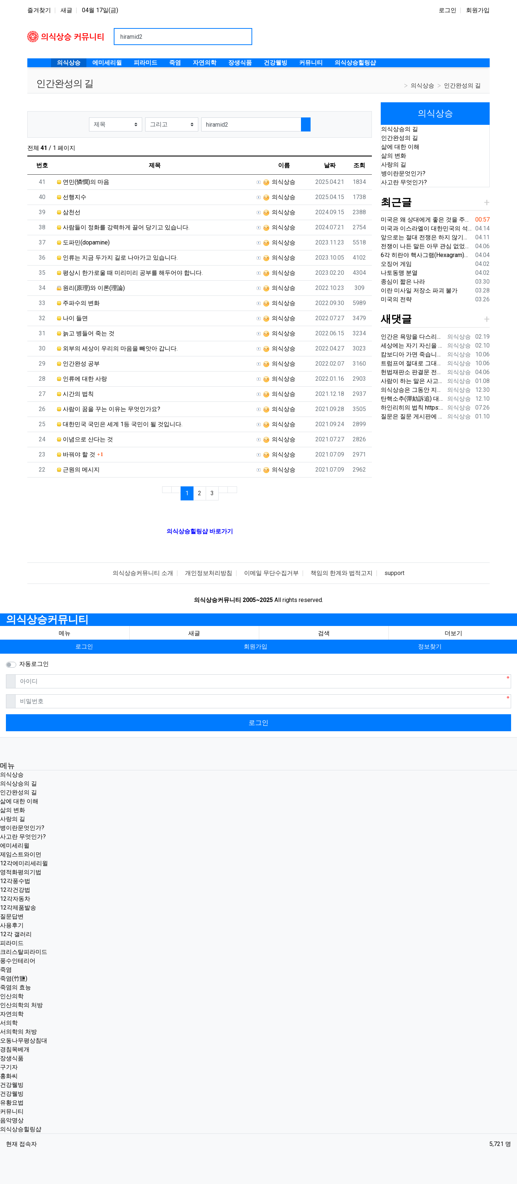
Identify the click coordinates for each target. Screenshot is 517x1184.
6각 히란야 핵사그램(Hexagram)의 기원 (426, 255)
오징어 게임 (396, 263)
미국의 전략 (396, 299)
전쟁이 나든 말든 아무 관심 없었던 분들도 (426, 246)
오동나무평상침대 (23, 1040)
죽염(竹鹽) (13, 978)
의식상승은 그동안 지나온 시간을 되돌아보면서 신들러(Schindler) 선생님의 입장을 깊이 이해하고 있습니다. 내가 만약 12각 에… (412, 389)
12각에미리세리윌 (24, 863)
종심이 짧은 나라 (403, 281)
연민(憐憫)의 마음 (83, 181)
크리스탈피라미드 (23, 951)
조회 (359, 165)
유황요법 (12, 1102)
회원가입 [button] (255, 646)
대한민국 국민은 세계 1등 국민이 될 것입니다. (119, 424)
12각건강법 (15, 889)
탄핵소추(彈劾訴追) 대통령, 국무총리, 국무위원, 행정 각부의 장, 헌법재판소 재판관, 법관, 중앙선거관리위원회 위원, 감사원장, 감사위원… (412, 398)
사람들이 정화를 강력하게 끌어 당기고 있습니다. (123, 227)
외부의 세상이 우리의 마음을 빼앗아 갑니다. (117, 348)
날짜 (330, 165)
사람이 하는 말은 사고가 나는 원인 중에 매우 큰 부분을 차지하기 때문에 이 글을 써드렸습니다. (412, 380)
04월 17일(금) (100, 10)
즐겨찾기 (39, 10)
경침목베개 (15, 1049)
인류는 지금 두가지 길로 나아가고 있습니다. (117, 257)
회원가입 (478, 10)
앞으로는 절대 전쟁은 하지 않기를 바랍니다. (426, 237)
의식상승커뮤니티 (47, 619)
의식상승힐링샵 (20, 1129)
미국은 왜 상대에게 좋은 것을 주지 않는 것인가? (426, 219)
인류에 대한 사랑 (82, 378)
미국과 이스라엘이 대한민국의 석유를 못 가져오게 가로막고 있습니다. (426, 228)
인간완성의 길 (462, 85)
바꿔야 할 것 (76, 454)
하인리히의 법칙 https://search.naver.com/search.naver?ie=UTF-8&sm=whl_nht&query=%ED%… (412, 407)
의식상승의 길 (399, 129)
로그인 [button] (84, 646)
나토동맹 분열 (399, 272)
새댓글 (396, 319)
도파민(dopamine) (83, 242)
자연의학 (12, 1013)
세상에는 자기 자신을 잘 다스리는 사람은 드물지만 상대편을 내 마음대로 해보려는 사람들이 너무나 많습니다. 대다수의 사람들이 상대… (412, 345)
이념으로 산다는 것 (85, 439)
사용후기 (12, 925)
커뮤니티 (12, 1111)
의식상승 (422, 85)
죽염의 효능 (15, 987)
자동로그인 (34, 663)
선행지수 (71, 197)
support (394, 572)
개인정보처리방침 (208, 572)
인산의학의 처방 (21, 1005)
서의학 (9, 1022)
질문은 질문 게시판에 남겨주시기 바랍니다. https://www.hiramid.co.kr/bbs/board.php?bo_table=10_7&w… (412, 416)
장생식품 (12, 1058)
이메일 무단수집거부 (271, 572)
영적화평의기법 (20, 872)
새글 (66, 10)
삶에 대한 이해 (400, 146)
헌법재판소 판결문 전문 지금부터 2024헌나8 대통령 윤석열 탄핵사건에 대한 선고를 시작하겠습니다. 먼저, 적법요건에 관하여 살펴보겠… (412, 372)
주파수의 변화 (78, 303)
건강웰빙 (12, 1084)
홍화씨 (9, 1075)
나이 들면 (72, 318)
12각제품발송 (18, 907)
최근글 (396, 202)
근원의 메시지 (78, 469)
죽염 (6, 969)
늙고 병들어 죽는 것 (85, 333)
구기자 (9, 1067)
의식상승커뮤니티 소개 (143, 572)
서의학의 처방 (18, 1031)
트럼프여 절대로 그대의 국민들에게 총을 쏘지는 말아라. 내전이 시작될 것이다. (412, 363)
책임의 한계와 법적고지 (342, 572)
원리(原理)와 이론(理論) (91, 287)
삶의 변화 (393, 155)
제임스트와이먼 (20, 854)
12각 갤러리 (16, 934)
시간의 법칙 (75, 393)
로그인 (447, 10)
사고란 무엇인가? (404, 182)
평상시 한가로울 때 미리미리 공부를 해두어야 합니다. (130, 272)
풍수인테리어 (17, 960)
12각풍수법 (15, 880)
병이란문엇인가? (403, 173)
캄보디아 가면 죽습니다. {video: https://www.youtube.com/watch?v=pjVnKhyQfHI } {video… (412, 354)
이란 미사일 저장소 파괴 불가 (419, 290)
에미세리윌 (15, 845)
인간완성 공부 (78, 363)
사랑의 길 (393, 164)
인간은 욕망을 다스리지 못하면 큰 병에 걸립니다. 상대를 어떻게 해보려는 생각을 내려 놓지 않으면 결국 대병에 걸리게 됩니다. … (412, 336)
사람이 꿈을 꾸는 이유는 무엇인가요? (108, 409)
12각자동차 (15, 898)
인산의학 (12, 996)
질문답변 (12, 916)
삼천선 (69, 212)
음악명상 (12, 1120)
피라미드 (12, 943)
